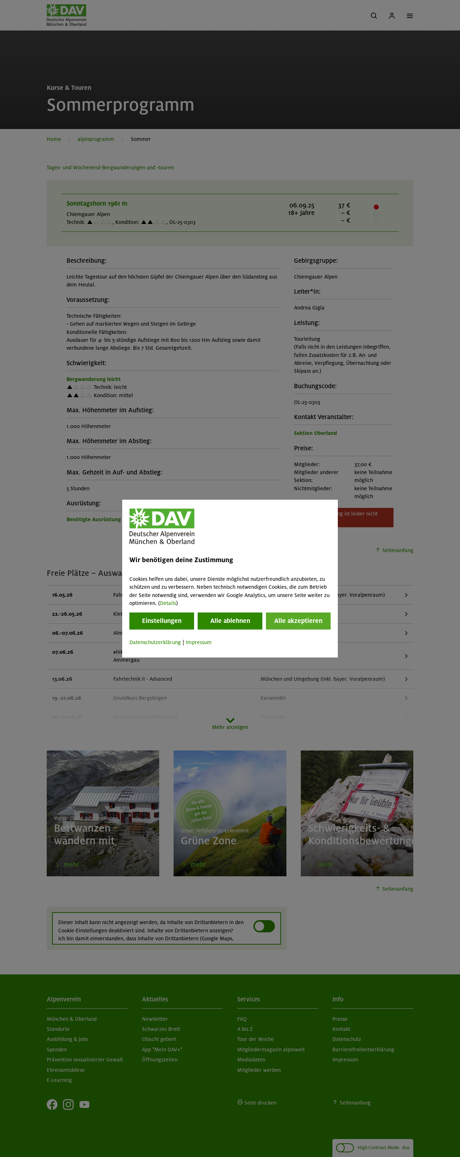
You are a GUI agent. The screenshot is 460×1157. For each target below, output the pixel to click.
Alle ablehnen (230, 621)
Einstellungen (161, 621)
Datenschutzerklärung (155, 642)
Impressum (199, 642)
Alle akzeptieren (298, 621)
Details (168, 603)
